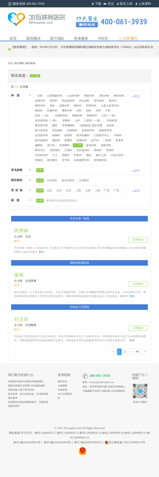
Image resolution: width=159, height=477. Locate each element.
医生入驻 (124, 3)
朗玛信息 (62, 381)
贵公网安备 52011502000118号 (125, 442)
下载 (96, 3)
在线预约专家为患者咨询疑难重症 (26, 381)
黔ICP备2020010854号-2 (58, 442)
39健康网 (62, 385)
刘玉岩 (21, 319)
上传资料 (142, 3)
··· (131, 351)
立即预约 (138, 239)
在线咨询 (62, 389)
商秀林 (21, 230)
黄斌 (19, 275)
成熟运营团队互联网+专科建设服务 (26, 385)
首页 (10, 63)
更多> (41, 251)
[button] (33, 35)
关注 (111, 3)
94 (137, 351)
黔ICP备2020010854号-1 (28, 442)
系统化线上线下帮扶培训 (21, 389)
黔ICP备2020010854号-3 (88, 442)
